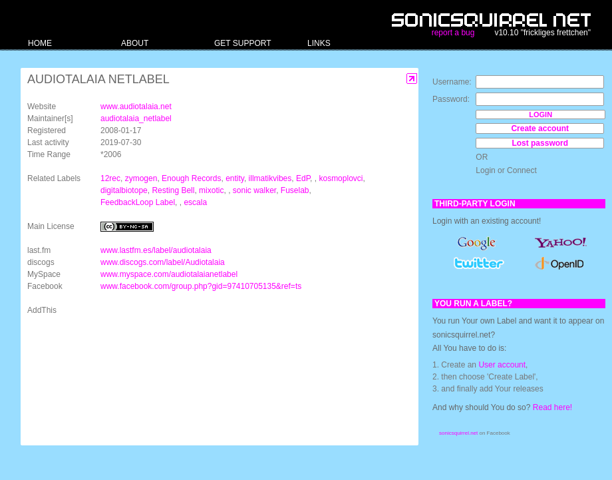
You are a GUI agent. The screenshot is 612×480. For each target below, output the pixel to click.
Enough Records (191, 178)
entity (235, 178)
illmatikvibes (270, 178)
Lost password (540, 143)
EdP (303, 178)
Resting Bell (173, 190)
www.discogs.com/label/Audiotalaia (162, 262)
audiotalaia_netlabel (136, 118)
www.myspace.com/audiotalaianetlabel (168, 274)
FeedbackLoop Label (137, 202)
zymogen (141, 178)
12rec (110, 178)
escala (195, 202)
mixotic (211, 190)
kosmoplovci (341, 178)
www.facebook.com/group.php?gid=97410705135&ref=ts (200, 286)
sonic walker (254, 190)
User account (502, 364)
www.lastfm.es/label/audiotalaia (156, 250)
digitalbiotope (124, 190)
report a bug (453, 32)
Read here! (552, 407)
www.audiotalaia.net (136, 106)
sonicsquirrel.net (458, 433)
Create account (540, 128)
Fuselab (295, 190)
